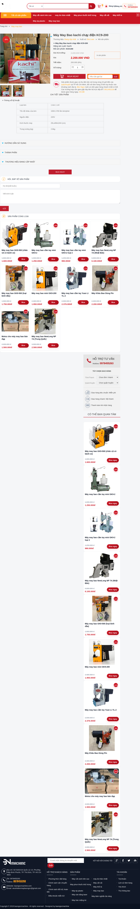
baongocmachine (62, 906)
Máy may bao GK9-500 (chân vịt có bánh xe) (15, 251)
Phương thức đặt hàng (57, 879)
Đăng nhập (119, 6)
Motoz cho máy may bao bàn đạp (15, 337)
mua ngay (60, 172)
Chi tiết (81, 92)
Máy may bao (54, 21)
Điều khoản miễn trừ (56, 896)
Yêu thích (122, 887)
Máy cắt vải (104, 15)
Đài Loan (90, 39)
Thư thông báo (124, 891)
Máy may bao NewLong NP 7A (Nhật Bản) (103, 251)
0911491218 (109, 89)
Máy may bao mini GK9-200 (44, 293)
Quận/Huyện (90, 383)
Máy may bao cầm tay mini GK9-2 (44, 251)
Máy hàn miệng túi (79, 900)
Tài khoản (122, 879)
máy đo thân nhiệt (62, 15)
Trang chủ (3, 26)
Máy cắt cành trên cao (42, 15)
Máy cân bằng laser (79, 895)
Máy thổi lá (117, 15)
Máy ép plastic (39, 21)
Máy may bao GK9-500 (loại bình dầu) (14, 294)
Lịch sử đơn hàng (125, 883)
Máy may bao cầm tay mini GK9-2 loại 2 (74, 251)
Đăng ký (112, 6)
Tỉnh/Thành (89, 377)
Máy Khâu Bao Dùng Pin (102, 293)
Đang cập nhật (70, 39)
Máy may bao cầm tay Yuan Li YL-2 (75, 294)
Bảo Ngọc (81, 87)
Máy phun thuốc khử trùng (85, 15)
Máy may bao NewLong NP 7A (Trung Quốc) (44, 337)
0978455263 (133, 7)
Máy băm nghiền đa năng (102, 896)
